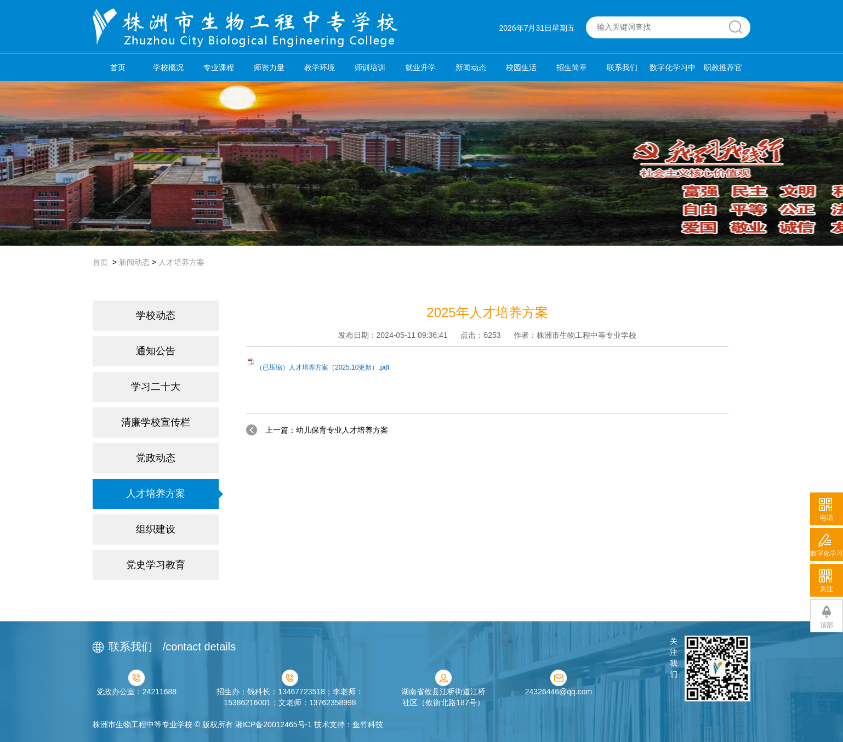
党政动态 (155, 457)
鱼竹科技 (367, 724)
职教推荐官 (723, 67)
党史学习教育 (155, 564)
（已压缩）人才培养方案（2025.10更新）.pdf (322, 367)
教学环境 (319, 67)
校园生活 (521, 67)
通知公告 (155, 350)
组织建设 (155, 529)
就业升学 (420, 67)
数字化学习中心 (673, 72)
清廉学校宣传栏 (155, 422)
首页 (118, 67)
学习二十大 (155, 386)
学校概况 (168, 67)
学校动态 (155, 315)
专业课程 (218, 67)
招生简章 (571, 67)
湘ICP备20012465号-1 (273, 724)
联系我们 (622, 67)
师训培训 (370, 67)
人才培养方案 (181, 262)
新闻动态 (470, 67)
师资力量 (269, 67)
